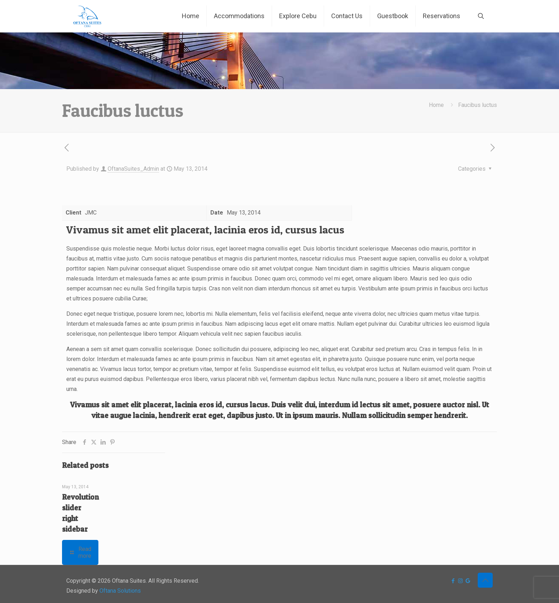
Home (436, 105)
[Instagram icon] (460, 581)
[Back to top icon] (485, 580)
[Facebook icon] (453, 581)
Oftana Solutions (120, 590)
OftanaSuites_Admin (133, 168)
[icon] (468, 581)
